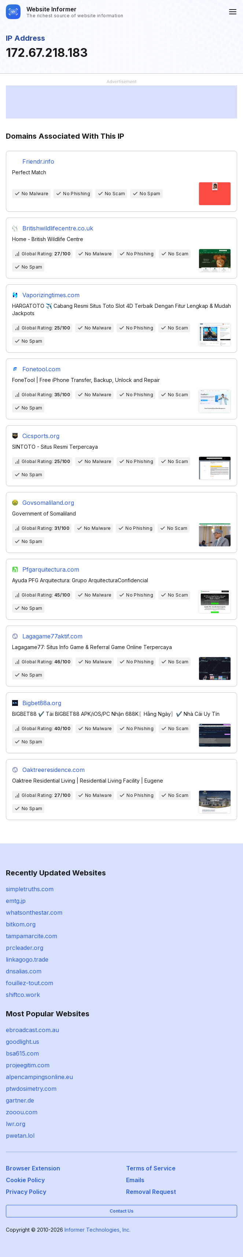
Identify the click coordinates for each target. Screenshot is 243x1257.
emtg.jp (16, 900)
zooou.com (21, 1112)
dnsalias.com (23, 971)
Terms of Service (151, 1168)
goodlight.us (22, 1041)
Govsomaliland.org (48, 502)
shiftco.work (23, 994)
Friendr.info (38, 161)
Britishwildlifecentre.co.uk (57, 228)
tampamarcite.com (31, 936)
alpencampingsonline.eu (39, 1077)
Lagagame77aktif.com (52, 636)
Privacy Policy (26, 1191)
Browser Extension (33, 1168)
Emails (135, 1180)
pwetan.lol (20, 1135)
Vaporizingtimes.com (51, 295)
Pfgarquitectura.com (50, 569)
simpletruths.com (30, 889)
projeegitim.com (27, 1065)
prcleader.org (24, 947)
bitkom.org (21, 924)
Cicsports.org (40, 436)
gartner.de (20, 1100)
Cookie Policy (25, 1180)
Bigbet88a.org (41, 703)
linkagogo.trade (27, 959)
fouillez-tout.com (29, 983)
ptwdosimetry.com (31, 1088)
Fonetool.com (41, 369)
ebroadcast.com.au (32, 1030)
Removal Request (151, 1191)
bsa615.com (22, 1053)
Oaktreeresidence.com (53, 769)
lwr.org (15, 1123)
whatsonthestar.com (34, 912)
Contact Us (121, 1211)
